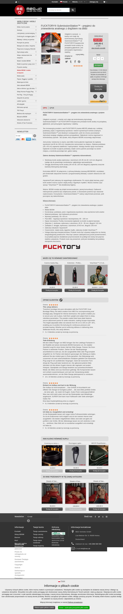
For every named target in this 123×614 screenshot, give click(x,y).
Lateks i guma (21, 101)
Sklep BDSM (19, 534)
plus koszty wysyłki (98, 48)
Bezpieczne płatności (19, 547)
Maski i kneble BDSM (24, 61)
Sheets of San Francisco (24, 123)
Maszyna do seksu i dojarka (26, 46)
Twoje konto (38, 527)
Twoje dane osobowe (37, 541)
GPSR (52, 108)
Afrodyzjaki (20, 104)
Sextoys (19, 30)
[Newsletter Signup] (34, 136)
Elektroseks (20, 76)
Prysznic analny (22, 67)
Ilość (98, 55)
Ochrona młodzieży (55, 544)
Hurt (16, 540)
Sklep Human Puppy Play (25, 91)
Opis (45, 108)
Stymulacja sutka (22, 52)
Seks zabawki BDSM (23, 85)
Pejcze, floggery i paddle (25, 79)
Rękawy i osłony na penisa (25, 39)
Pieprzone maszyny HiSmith (26, 49)
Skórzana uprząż (22, 107)
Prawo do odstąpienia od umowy (20, 554)
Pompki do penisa (23, 43)
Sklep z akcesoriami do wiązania (24, 56)
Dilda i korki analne (23, 27)
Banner (17, 537)
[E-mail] (23, 136)
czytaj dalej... (80, 54)
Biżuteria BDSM (22, 117)
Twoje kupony (38, 546)
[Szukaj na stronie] (73, 10)
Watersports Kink (22, 82)
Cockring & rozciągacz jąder (26, 36)
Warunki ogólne (21, 543)
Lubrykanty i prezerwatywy (26, 33)
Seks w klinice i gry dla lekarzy (27, 88)
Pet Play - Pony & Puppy (25, 95)
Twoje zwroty (38, 534)
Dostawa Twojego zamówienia (21, 560)
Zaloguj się (94, 2)
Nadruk (17, 567)
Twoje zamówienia (40, 531)
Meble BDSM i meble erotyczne (24, 71)
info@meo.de (85, 549)
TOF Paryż (20, 110)
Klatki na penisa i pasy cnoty (26, 64)
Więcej (59, 59)
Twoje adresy (38, 537)
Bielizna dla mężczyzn (24, 113)
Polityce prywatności (75, 602)
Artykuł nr (68, 56)
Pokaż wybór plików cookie (44, 607)
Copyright (18, 564)
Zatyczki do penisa (23, 98)
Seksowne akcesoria (23, 120)
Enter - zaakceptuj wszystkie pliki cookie (73, 607)
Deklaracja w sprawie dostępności (20, 573)
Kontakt (55, 2)
